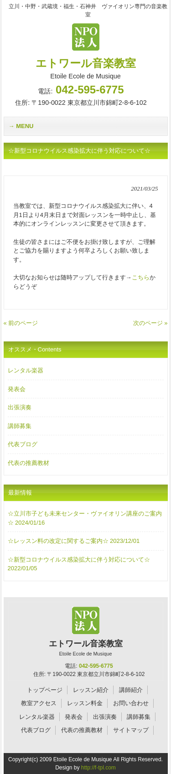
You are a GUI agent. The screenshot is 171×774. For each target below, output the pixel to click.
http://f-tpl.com (98, 767)
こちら (141, 277)
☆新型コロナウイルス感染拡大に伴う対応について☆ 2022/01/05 (79, 564)
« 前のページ (21, 323)
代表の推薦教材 (28, 462)
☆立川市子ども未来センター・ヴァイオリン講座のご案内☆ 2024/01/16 (85, 518)
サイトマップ (131, 730)
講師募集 (19, 426)
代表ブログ (22, 444)
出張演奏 (19, 407)
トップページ (44, 689)
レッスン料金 (85, 703)
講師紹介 (131, 689)
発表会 (17, 389)
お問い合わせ (131, 703)
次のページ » (150, 323)
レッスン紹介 (91, 689)
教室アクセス (39, 703)
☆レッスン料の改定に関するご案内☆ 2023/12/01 (74, 540)
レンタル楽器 (25, 370)
